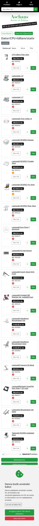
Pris (31, 48)
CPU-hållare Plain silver (20, 55)
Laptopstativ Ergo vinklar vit (22, 119)
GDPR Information (19, 464)
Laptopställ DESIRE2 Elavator (23, 140)
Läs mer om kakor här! (13, 504)
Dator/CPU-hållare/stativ (24, 33)
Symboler (5, 43)
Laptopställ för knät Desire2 (22, 251)
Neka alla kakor (19, 518)
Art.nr (23, 48)
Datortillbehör (7, 33)
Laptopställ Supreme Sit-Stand (23, 365)
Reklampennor (19, 460)
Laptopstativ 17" (17, 97)
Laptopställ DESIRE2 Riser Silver (24, 206)
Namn (14, 48)
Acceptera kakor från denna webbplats (19, 512)
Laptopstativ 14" (17, 76)
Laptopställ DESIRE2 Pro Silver (23, 185)
